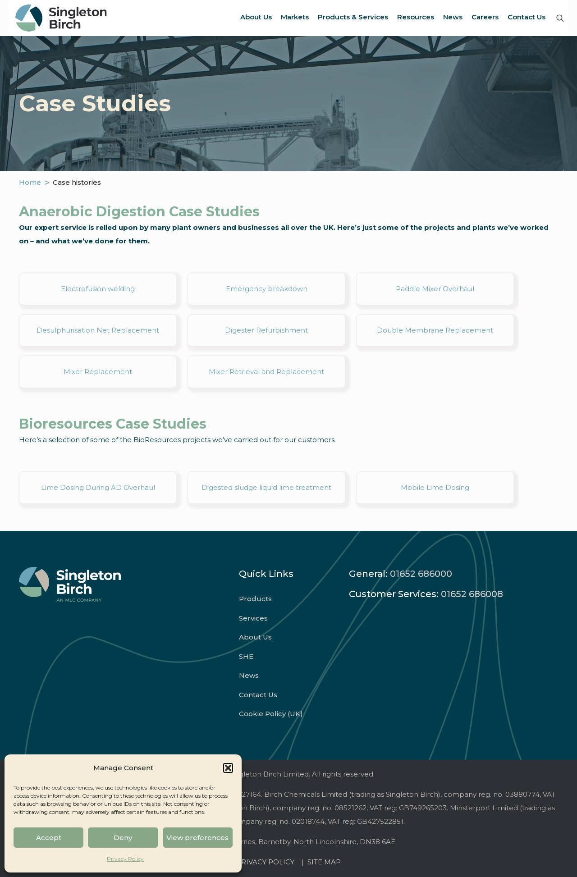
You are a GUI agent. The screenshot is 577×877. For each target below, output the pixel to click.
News (249, 675)
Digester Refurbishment (266, 330)
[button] (228, 767)
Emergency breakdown (266, 288)
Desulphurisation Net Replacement (98, 330)
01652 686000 (421, 573)
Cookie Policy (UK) (271, 713)
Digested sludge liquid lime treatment (266, 487)
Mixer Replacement (98, 371)
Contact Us (258, 694)
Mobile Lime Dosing (435, 487)
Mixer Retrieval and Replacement (266, 371)
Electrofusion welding (98, 288)
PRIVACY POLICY (267, 862)
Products (255, 598)
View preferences (197, 837)
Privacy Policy (125, 858)
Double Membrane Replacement (435, 330)
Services (253, 618)
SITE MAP (324, 862)
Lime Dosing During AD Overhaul (98, 487)
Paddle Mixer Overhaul (435, 288)
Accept (48, 837)
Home (30, 182)
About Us (255, 637)
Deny (123, 837)
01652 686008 (472, 594)
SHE (246, 656)
